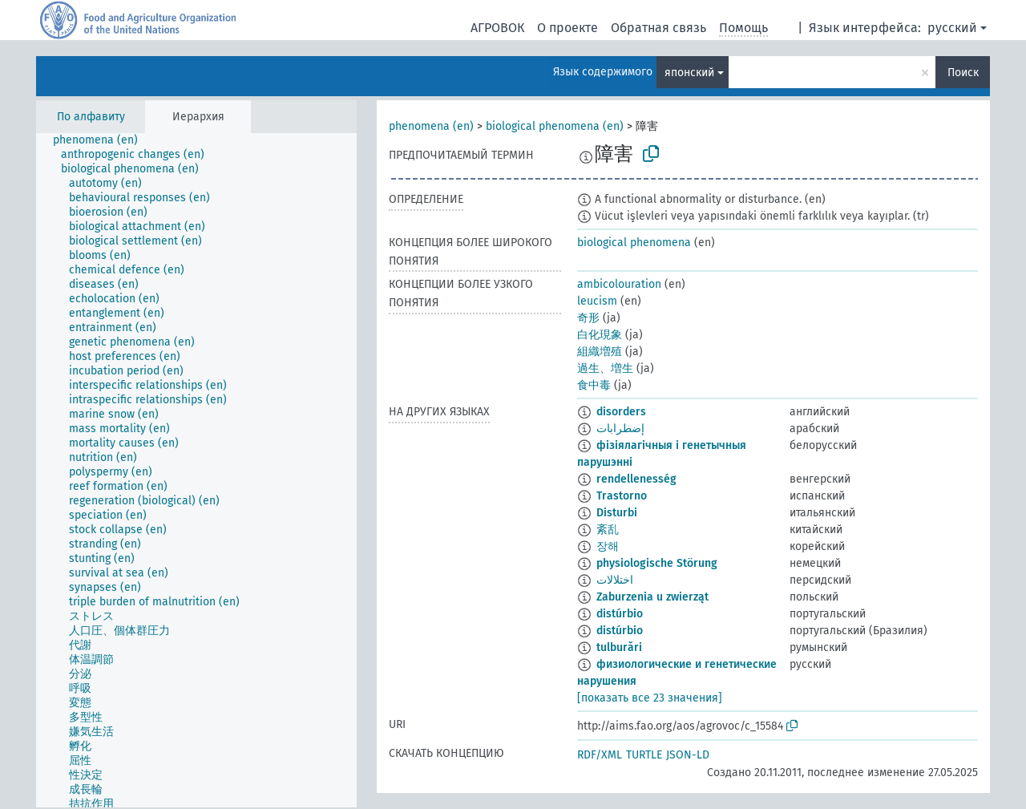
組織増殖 (599, 351)
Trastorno (621, 496)
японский (689, 72)
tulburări (619, 647)
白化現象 (599, 335)
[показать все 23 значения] (649, 698)
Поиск (963, 72)
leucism (597, 301)
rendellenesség (636, 479)
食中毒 (594, 385)
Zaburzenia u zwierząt (652, 597)
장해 (607, 546)
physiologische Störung (656, 563)
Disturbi (616, 513)
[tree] (196, 470)
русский (952, 27)
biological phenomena (634, 242)
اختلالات (614, 580)
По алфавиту (91, 116)
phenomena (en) (431, 126)
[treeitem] (102, 140)
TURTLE (644, 755)
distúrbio (619, 614)
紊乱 (607, 529)
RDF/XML (599, 755)
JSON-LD (687, 755)
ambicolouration (619, 284)
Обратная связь (658, 27)
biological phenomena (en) (555, 126)
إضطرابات (620, 428)
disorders (621, 412)
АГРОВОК (497, 27)
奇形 (588, 318)
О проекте (567, 27)
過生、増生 (605, 368)
